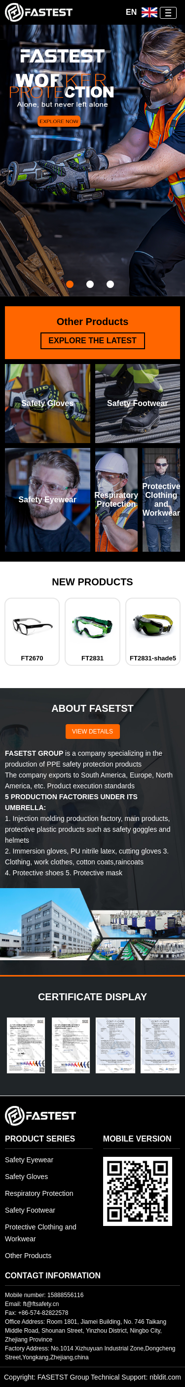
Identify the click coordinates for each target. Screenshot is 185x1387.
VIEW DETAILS (92, 731)
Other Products (28, 1256)
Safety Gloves (26, 1177)
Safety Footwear (30, 1210)
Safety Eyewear (29, 1160)
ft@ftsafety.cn (41, 1304)
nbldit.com (165, 1377)
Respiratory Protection (39, 1193)
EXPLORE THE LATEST (92, 340)
